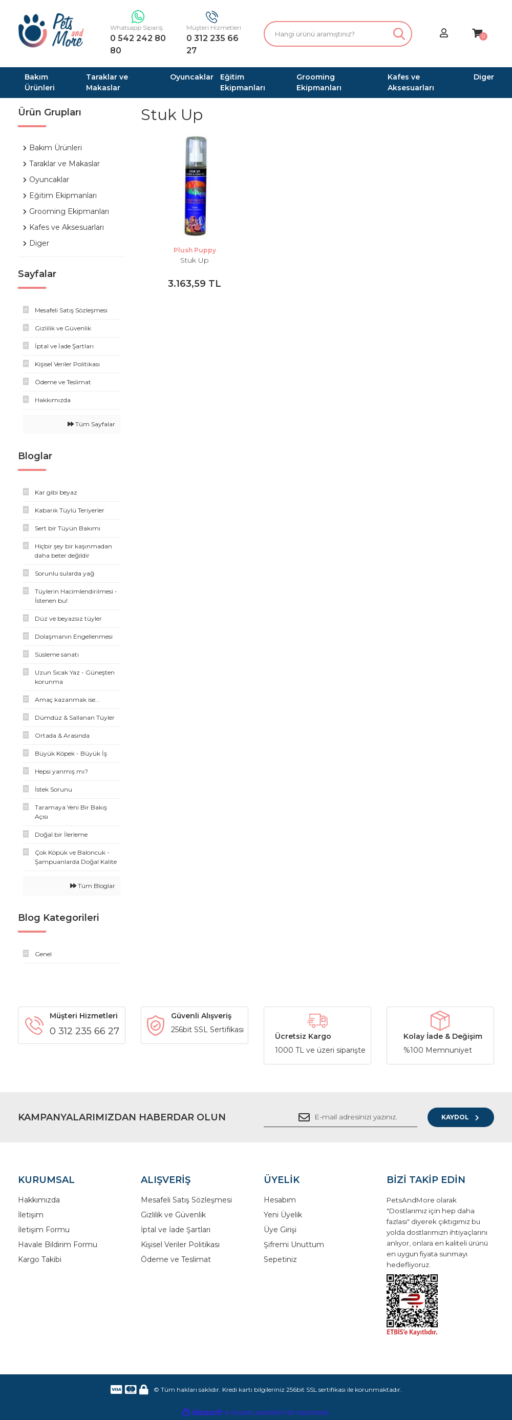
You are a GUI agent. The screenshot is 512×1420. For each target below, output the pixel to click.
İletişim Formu (44, 1229)
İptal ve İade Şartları (175, 1229)
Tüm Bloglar (92, 886)
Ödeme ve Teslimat (176, 1259)
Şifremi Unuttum (294, 1244)
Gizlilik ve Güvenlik (173, 1214)
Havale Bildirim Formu (57, 1244)
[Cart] (477, 34)
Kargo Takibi (39, 1259)
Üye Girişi (280, 1229)
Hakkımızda (39, 1200)
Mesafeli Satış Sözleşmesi (186, 1200)
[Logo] (51, 30)
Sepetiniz (280, 1259)
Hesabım (280, 1200)
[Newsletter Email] (340, 1117)
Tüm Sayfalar (91, 424)
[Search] (338, 34)
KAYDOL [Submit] (461, 1117)
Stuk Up (194, 260)
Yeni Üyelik (283, 1214)
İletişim (31, 1214)
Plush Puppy (195, 250)
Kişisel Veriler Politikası (180, 1244)
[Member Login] (444, 34)
